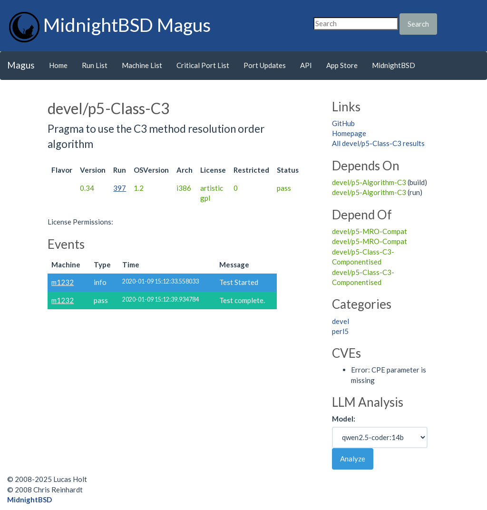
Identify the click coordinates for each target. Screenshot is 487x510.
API (306, 65)
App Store (342, 65)
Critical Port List (202, 65)
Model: (343, 418)
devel (340, 321)
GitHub (343, 123)
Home (58, 65)
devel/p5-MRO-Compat (369, 231)
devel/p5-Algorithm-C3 (369, 182)
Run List (94, 65)
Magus (21, 64)
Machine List (142, 65)
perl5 (340, 331)
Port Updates (265, 65)
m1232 (62, 282)
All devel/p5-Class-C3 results (378, 143)
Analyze (352, 458)
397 (119, 188)
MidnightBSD (393, 65)
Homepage (349, 133)
